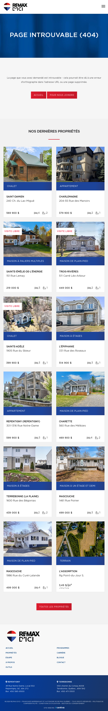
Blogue (60, 657)
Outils (9, 667)
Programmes (63, 648)
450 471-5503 (68, 691)
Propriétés (11, 653)
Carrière (61, 653)
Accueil (38, 95)
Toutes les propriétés (54, 607)
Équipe (9, 657)
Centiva (59, 707)
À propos (10, 662)
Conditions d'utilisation (49, 703)
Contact (61, 662)
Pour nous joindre (62, 95)
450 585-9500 (17, 691)
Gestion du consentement (73, 703)
